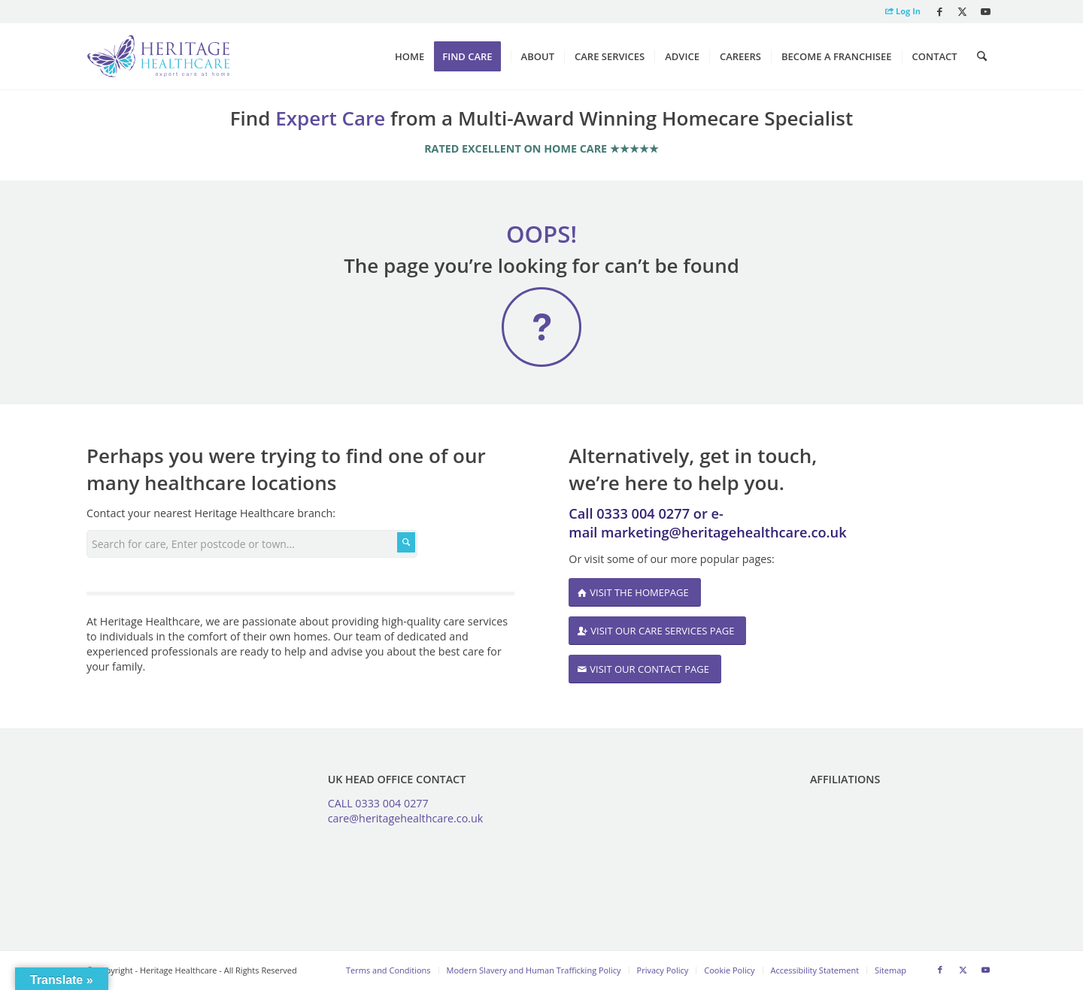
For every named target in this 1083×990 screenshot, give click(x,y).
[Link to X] (962, 11)
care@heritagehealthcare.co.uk (406, 818)
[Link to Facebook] (940, 11)
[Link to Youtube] (985, 11)
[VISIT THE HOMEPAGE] (634, 592)
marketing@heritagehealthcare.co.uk (724, 532)
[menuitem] (899, 12)
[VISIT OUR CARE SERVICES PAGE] (657, 631)
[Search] (982, 56)
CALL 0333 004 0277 (378, 803)
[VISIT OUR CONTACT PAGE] (645, 669)
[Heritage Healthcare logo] (158, 56)
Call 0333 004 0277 (629, 513)
